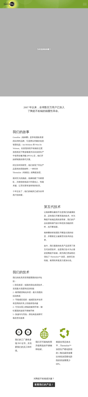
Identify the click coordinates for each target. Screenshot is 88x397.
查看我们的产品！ (44, 296)
